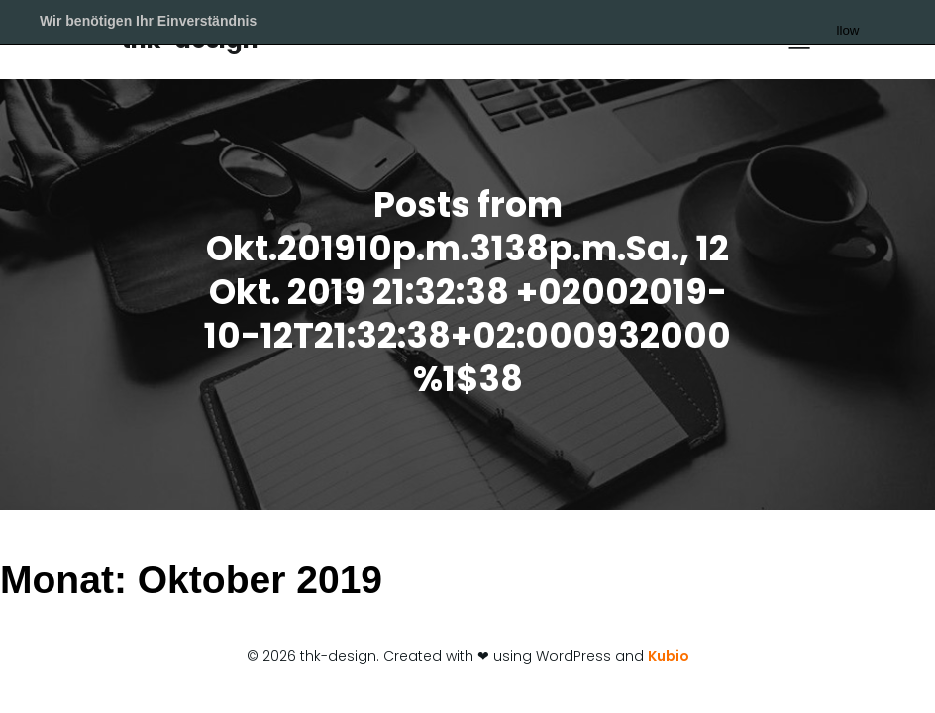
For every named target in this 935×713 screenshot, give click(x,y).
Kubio (668, 655)
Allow (881, 23)
